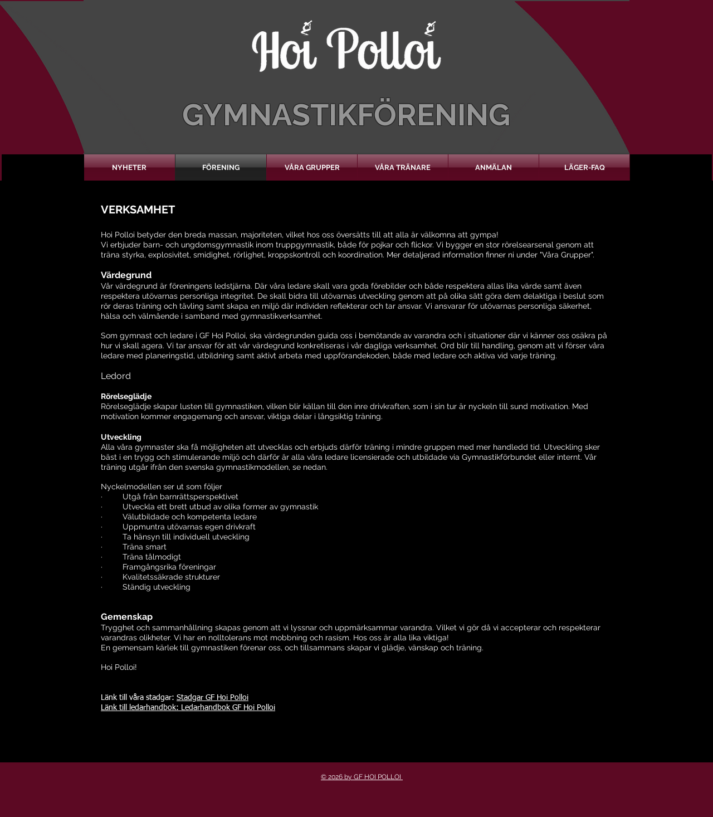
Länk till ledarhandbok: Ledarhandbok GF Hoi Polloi (188, 708)
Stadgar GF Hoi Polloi (212, 698)
